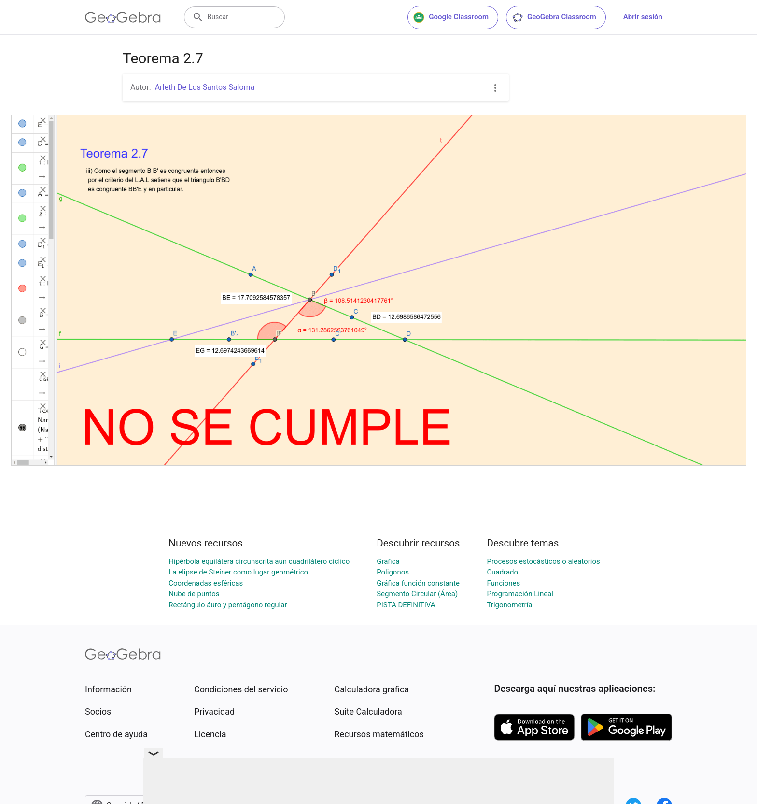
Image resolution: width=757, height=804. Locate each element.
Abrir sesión (642, 17)
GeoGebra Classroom (554, 17)
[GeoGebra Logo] (123, 17)
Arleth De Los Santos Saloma (205, 87)
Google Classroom (451, 17)
